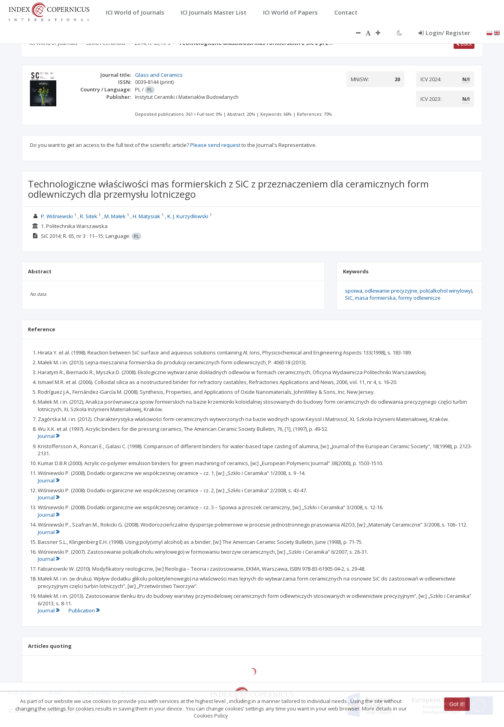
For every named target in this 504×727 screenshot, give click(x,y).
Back (464, 43)
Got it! (457, 704)
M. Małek (115, 216)
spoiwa (353, 290)
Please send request (215, 144)
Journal (48, 436)
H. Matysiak (146, 216)
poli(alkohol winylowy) (446, 290)
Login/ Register (444, 33)
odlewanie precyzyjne (391, 290)
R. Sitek (88, 216)
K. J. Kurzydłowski (187, 216)
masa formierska (375, 297)
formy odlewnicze (419, 297)
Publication (84, 610)
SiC (348, 297)
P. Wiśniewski (57, 216)
